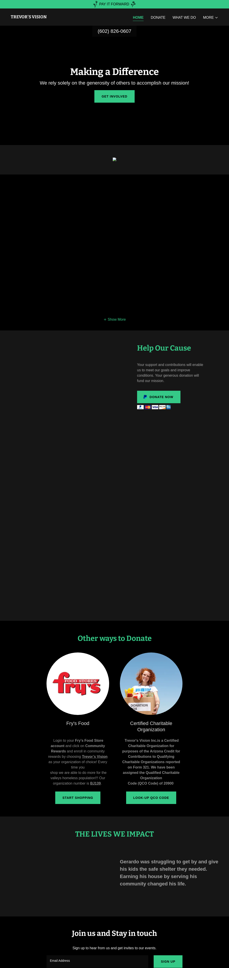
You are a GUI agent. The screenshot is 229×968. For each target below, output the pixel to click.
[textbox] (97, 961)
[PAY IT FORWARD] (114, 4)
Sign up (168, 961)
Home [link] (138, 17)
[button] (210, 17)
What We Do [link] (184, 17)
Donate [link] (158, 17)
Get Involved (114, 96)
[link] (29, 17)
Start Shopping (77, 798)
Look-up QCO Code (151, 798)
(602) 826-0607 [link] (114, 31)
